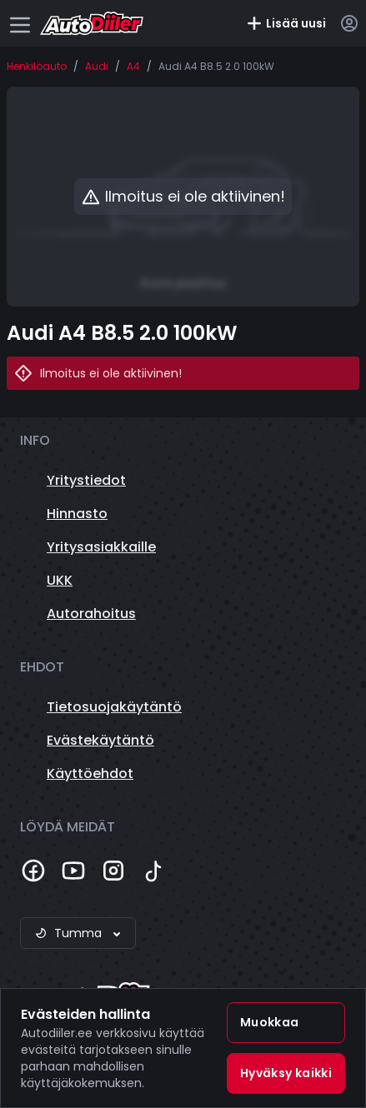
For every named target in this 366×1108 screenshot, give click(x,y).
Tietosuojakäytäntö (114, 706)
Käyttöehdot (90, 773)
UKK (60, 580)
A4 (133, 66)
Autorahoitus (91, 613)
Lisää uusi (286, 23)
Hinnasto (77, 513)
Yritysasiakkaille (101, 546)
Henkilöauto (37, 66)
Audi (96, 66)
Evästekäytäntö (100, 740)
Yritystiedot (86, 480)
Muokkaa (269, 1022)
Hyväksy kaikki (286, 1073)
